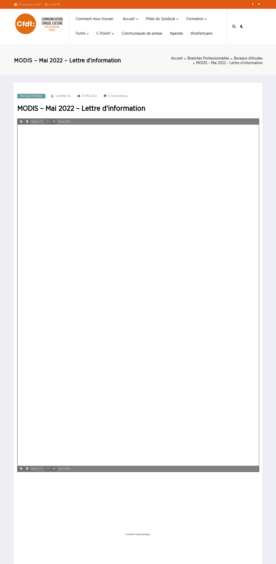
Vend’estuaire (201, 33)
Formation (196, 19)
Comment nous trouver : (95, 19)
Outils (82, 33)
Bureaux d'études (31, 96)
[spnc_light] (241, 26)
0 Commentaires (118, 96)
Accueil (130, 19)
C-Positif (105, 33)
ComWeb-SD (63, 96)
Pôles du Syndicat (162, 19)
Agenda (176, 33)
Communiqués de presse (142, 33)
